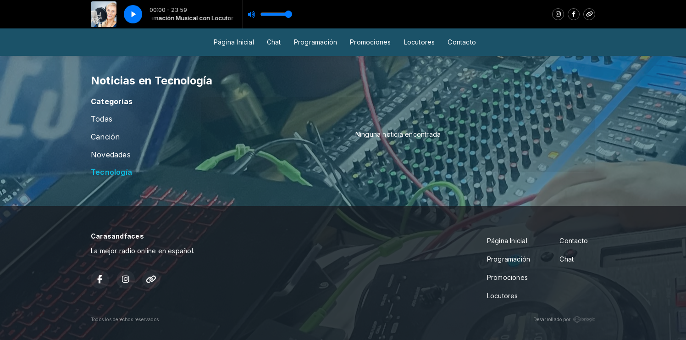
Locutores (419, 42)
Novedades (111, 154)
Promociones (370, 42)
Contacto (462, 42)
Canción (105, 137)
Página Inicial (234, 42)
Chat (274, 42)
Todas (101, 119)
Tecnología (111, 172)
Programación (315, 42)
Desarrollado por (564, 319)
